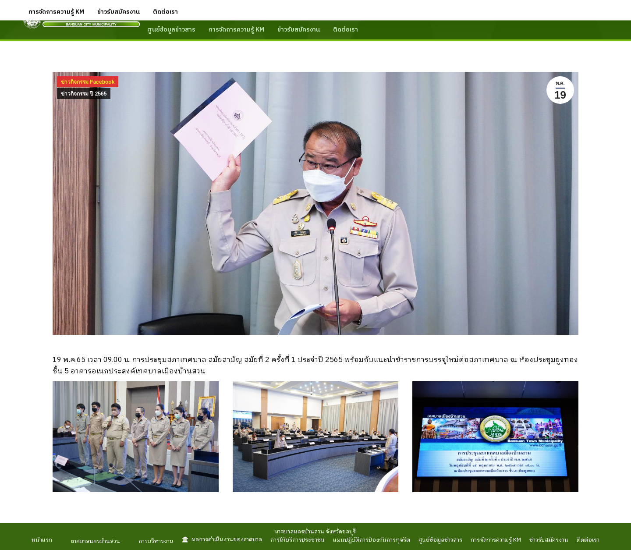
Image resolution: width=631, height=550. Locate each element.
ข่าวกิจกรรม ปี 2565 (83, 94)
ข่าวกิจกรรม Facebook (87, 82)
